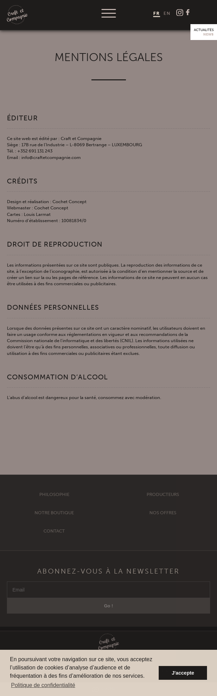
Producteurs (163, 500)
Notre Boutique (54, 518)
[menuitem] (156, 13)
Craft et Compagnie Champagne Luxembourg (17, 15)
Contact (54, 536)
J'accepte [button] (183, 673)
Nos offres (162, 518)
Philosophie (54, 500)
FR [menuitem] (156, 13)
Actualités (204, 32)
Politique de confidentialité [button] (43, 685)
